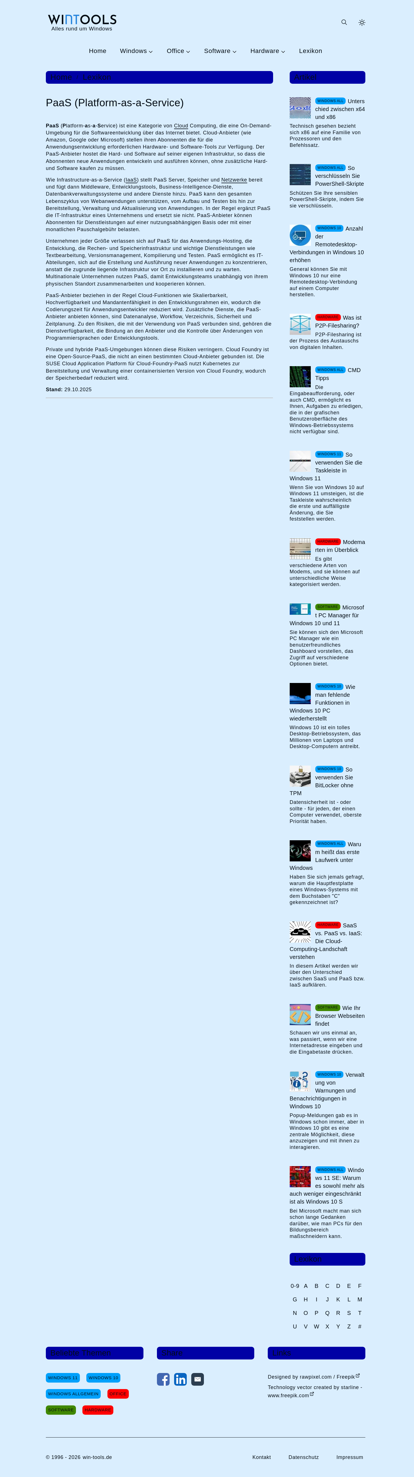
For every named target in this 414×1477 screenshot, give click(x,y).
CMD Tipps (338, 374)
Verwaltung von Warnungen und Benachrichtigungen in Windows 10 (327, 1090)
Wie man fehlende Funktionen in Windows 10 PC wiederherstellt (323, 703)
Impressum (349, 1457)
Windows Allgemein (73, 1393)
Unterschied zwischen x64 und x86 (340, 109)
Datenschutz (304, 1457)
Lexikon (310, 51)
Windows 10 (103, 1377)
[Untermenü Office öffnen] (187, 51)
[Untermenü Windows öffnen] (150, 51)
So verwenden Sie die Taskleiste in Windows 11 (326, 466)
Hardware (264, 51)
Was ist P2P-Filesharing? (338, 322)
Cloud (181, 126)
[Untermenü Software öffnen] (234, 51)
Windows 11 (63, 1377)
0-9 (295, 1286)
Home (98, 51)
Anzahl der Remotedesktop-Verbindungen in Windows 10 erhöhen (327, 244)
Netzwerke (234, 180)
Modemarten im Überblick (340, 546)
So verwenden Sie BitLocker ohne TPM (322, 781)
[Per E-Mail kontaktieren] (197, 1380)
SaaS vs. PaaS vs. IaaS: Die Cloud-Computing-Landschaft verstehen (326, 941)
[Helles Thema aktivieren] (362, 22)
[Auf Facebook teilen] (163, 1380)
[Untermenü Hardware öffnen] (282, 51)
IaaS (131, 180)
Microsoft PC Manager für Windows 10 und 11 (327, 615)
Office (175, 51)
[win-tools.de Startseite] (82, 22)
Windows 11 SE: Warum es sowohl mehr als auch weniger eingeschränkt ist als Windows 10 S (327, 1186)
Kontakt (261, 1457)
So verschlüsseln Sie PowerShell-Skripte (339, 176)
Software (217, 51)
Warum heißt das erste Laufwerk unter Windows (325, 856)
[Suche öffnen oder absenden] (344, 22)
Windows (133, 51)
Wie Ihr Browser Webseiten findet (340, 1016)
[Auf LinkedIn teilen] (180, 1380)
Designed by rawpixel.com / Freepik (311, 1377)
